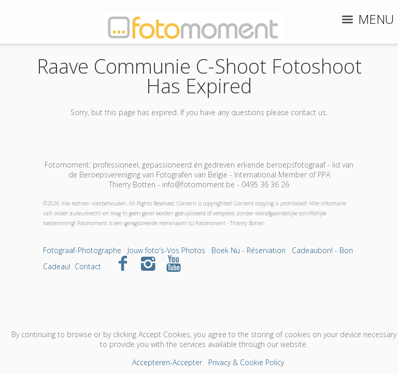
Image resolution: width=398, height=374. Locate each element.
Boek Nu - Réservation (248, 250)
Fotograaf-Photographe (82, 250)
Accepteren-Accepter (167, 362)
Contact (88, 266)
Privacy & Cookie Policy (246, 362)
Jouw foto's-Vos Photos (166, 250)
